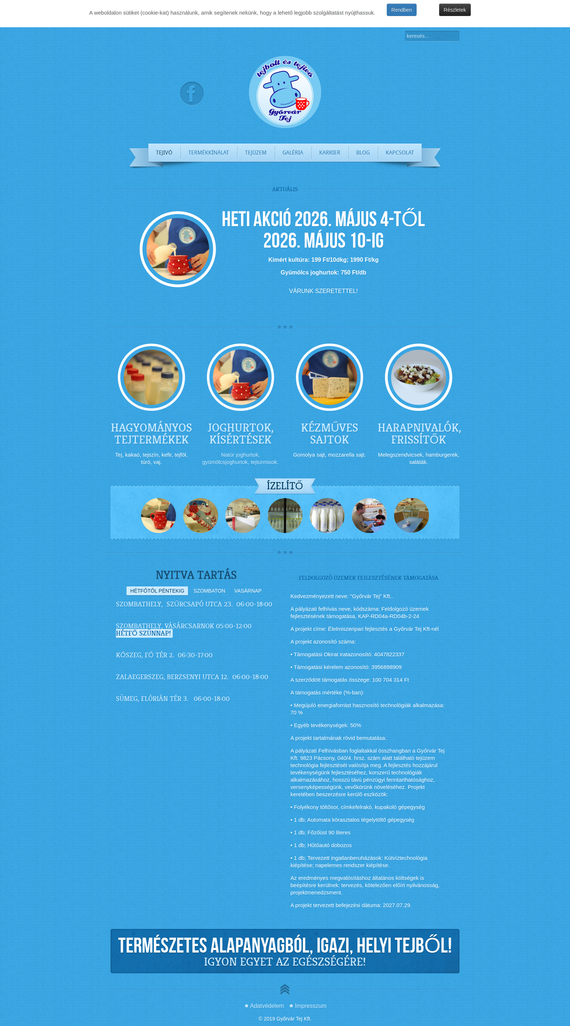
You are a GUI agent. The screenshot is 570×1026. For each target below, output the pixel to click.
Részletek (455, 10)
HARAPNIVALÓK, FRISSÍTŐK (419, 434)
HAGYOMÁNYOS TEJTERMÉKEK (151, 434)
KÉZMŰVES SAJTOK (329, 434)
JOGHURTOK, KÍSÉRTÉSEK (241, 434)
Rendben (402, 10)
